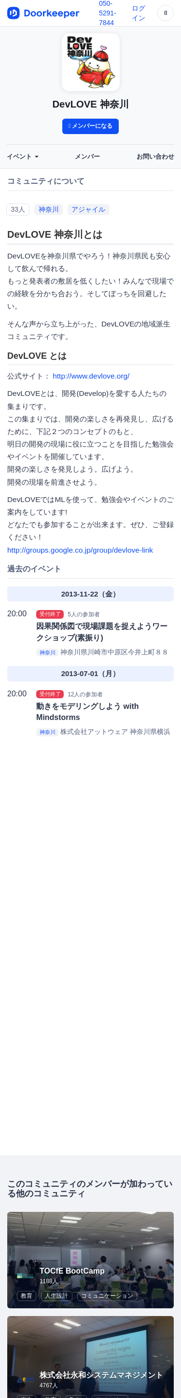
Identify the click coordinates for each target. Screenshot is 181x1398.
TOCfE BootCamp (72, 1271)
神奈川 (49, 209)
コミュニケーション (107, 1295)
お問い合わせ (155, 156)
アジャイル (88, 209)
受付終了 (50, 614)
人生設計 (56, 1295)
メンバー (87, 156)
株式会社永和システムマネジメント (101, 1375)
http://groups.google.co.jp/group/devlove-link (80, 550)
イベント (23, 156)
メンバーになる (91, 125)
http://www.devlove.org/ (91, 376)
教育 (26, 1295)
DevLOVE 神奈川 (90, 104)
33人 (18, 209)
